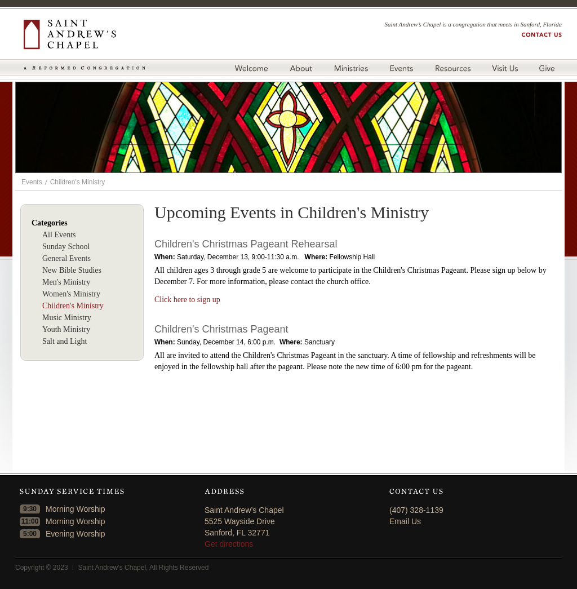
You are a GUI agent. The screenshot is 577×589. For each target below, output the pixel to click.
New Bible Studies (71, 270)
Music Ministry (66, 317)
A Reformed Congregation (84, 68)
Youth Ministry (66, 329)
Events (401, 67)
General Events (66, 258)
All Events (59, 235)
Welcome (251, 67)
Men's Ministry (66, 282)
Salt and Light (64, 341)
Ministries (351, 67)
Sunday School (66, 246)
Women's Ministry (71, 294)
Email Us (405, 521)
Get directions (229, 543)
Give (548, 67)
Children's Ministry (77, 182)
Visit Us (505, 67)
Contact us (542, 34)
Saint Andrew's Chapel (84, 35)
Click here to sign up (187, 299)
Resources (452, 67)
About (300, 67)
